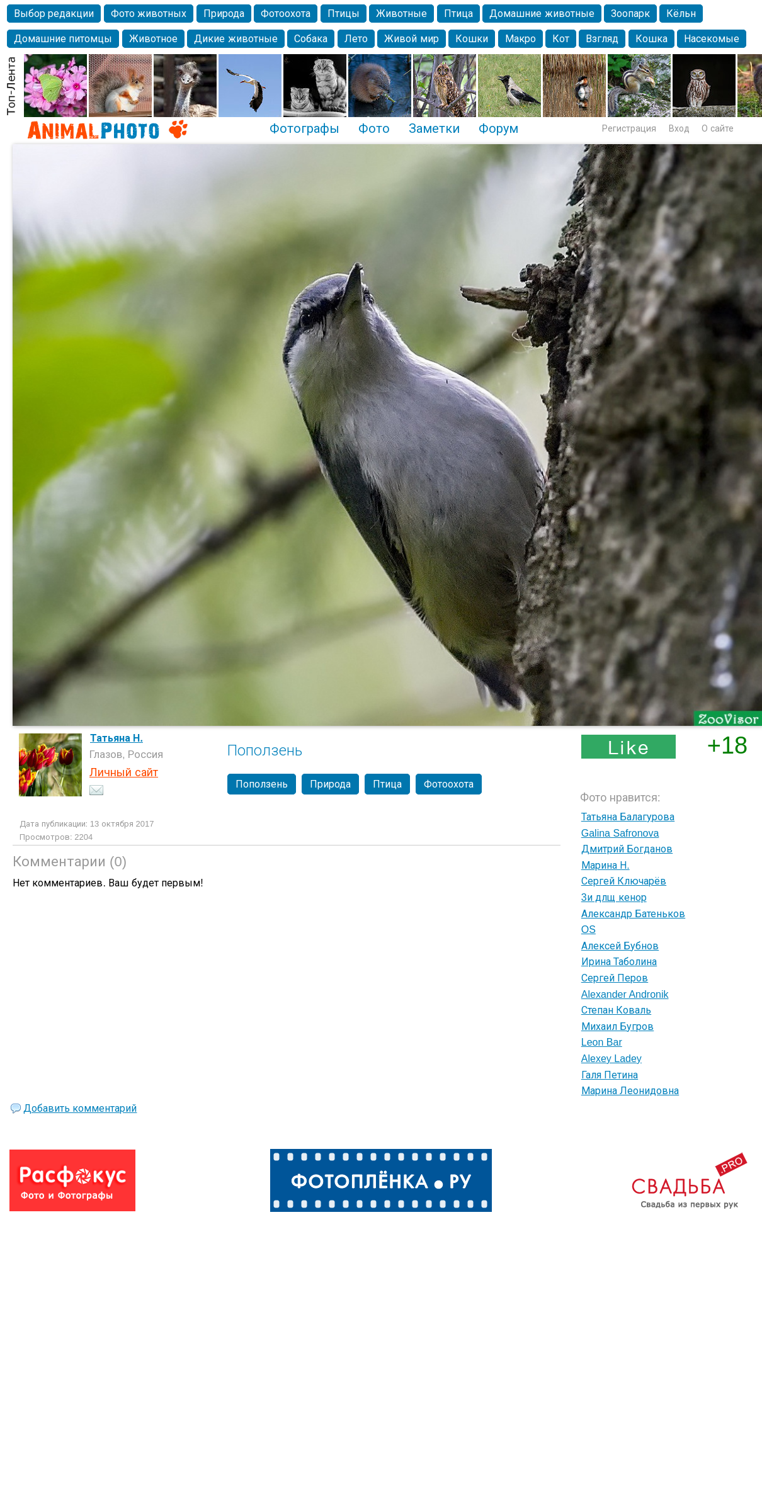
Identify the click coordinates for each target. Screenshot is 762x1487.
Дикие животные (235, 38)
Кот (560, 38)
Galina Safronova (620, 833)
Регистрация (629, 128)
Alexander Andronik (625, 994)
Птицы (343, 13)
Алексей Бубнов (620, 946)
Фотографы (304, 128)
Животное (153, 38)
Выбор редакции (54, 13)
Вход (679, 128)
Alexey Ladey (611, 1058)
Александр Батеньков (633, 913)
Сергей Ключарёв (623, 881)
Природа (223, 13)
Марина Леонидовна (630, 1090)
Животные (401, 13)
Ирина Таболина (619, 961)
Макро (520, 38)
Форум (498, 128)
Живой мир (411, 38)
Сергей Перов (614, 978)
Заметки (434, 128)
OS (588, 929)
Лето (356, 38)
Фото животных (148, 13)
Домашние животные (541, 13)
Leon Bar (601, 1042)
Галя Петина (609, 1075)
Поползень (262, 784)
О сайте (718, 128)
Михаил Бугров (617, 1026)
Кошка (651, 38)
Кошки (471, 38)
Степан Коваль (616, 1010)
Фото (374, 128)
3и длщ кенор (614, 897)
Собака (310, 38)
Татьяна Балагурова (627, 816)
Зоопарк (630, 13)
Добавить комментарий (80, 1108)
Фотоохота (285, 13)
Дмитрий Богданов (627, 849)
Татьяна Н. (116, 738)
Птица (458, 13)
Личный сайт (123, 772)
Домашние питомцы (63, 38)
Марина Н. (605, 865)
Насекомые (711, 38)
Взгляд (602, 38)
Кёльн (681, 13)
